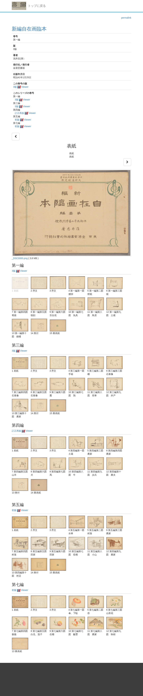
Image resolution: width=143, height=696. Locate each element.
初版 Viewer (23, 119)
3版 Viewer (20, 87)
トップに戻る (37, 5)
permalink (126, 17)
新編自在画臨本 (29, 28)
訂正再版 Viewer (25, 113)
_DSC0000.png (20, 258)
